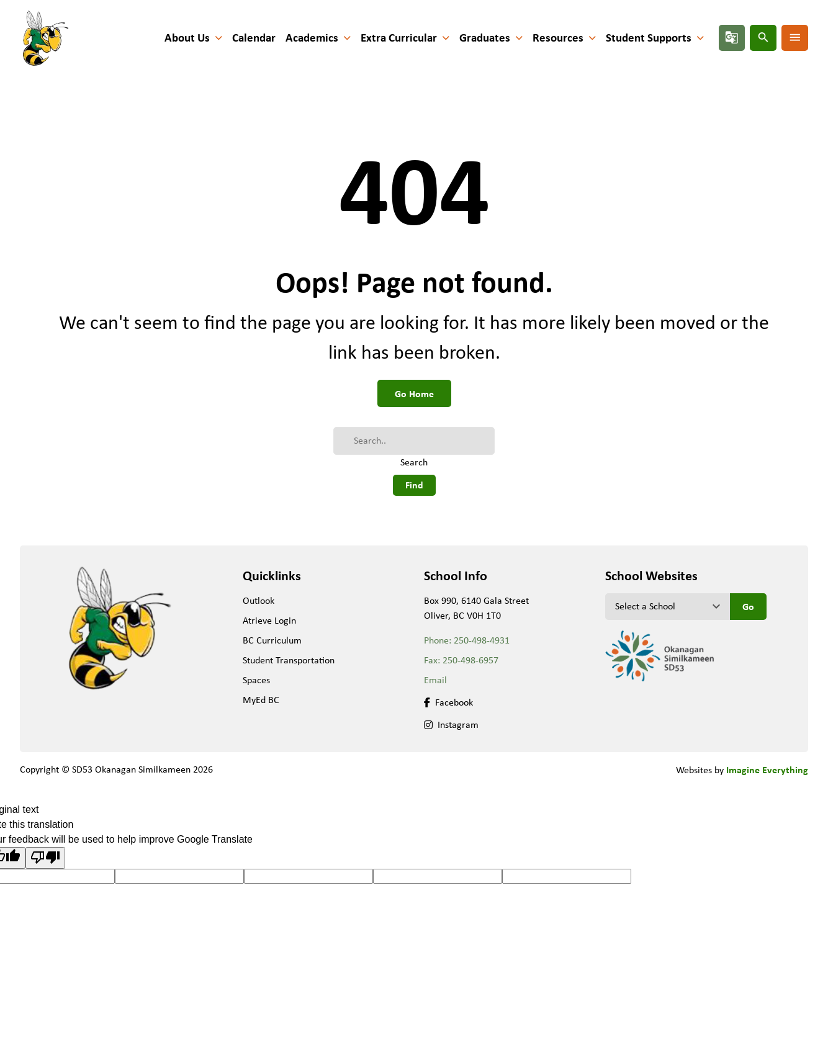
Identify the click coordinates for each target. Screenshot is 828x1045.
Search (414, 462)
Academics (312, 37)
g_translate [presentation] (732, 37)
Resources (558, 37)
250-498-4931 (482, 640)
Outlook (258, 600)
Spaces (256, 679)
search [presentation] (763, 37)
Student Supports (648, 37)
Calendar (254, 37)
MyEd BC (261, 699)
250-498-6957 (470, 659)
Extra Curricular (399, 37)
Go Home (414, 393)
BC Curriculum (272, 640)
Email (435, 679)
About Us (187, 37)
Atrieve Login (269, 620)
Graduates (484, 37)
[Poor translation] (45, 857)
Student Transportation (289, 659)
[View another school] (667, 606)
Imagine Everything (767, 769)
